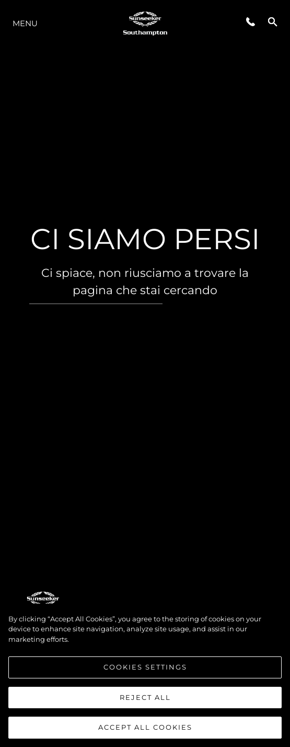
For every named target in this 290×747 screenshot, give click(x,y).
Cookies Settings (145, 667)
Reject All (145, 697)
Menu (25, 23)
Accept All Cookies (145, 727)
